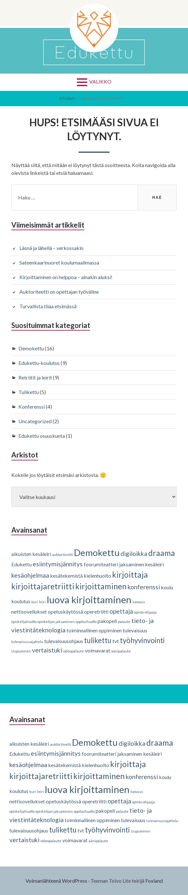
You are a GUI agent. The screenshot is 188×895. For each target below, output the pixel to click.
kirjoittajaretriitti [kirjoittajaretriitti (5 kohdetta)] (42, 586)
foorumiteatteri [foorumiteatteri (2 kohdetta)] (101, 564)
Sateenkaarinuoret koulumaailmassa (59, 262)
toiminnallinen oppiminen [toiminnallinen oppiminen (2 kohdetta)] (94, 630)
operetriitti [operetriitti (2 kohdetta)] (96, 611)
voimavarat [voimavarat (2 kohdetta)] (97, 650)
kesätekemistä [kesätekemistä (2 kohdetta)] (66, 575)
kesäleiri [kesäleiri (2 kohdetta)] (154, 564)
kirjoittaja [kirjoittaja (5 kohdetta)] (130, 574)
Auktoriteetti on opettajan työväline (59, 292)
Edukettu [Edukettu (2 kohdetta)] (21, 564)
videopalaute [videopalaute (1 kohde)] (73, 651)
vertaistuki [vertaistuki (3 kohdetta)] (47, 650)
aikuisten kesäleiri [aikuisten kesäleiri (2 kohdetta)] (31, 554)
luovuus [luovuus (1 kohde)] (138, 602)
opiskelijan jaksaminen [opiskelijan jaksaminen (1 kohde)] (56, 621)
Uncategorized (35, 421)
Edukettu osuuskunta (41, 436)
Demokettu (31, 348)
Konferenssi (31, 406)
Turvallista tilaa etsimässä (48, 306)
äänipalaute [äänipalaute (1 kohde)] (121, 651)
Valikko (100, 81)
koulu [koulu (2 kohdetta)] (167, 587)
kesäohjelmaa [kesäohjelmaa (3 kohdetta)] (30, 575)
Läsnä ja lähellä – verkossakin (51, 248)
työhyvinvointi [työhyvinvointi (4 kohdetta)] (142, 640)
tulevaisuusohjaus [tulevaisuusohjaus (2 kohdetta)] (63, 641)
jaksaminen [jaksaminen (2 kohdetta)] (131, 564)
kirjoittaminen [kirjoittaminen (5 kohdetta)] (101, 586)
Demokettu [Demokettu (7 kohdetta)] (97, 552)
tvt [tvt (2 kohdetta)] (115, 641)
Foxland (154, 881)
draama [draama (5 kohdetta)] (161, 553)
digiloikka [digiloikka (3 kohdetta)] (133, 553)
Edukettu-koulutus (39, 363)
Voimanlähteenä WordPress (56, 881)
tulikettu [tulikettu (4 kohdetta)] (97, 640)
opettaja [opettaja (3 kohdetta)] (121, 611)
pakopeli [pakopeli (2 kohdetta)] (107, 621)
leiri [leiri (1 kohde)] (42, 602)
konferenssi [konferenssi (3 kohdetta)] (144, 587)
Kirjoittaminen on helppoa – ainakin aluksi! (65, 277)
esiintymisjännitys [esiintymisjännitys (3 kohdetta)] (58, 564)
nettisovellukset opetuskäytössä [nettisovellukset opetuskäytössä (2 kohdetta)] (47, 611)
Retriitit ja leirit (35, 377)
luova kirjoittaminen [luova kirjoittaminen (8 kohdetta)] (89, 599)
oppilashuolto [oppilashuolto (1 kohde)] (86, 621)
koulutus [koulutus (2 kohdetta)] (20, 601)
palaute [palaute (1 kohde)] (124, 621)
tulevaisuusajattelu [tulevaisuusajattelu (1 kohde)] (27, 642)
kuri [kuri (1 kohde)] (34, 602)
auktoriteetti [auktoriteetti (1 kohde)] (62, 554)
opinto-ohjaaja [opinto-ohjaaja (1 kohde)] (145, 612)
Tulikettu (28, 392)
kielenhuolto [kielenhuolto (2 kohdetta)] (97, 575)
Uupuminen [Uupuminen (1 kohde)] (21, 651)
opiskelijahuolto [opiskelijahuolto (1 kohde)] (24, 621)
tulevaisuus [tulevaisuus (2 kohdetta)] (135, 630)
